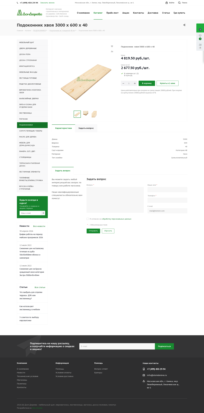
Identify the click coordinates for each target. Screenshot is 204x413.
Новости (21, 372)
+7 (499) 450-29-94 (156, 369)
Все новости (39, 226)
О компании (23, 369)
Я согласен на (110, 219)
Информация (62, 363)
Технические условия (27, 376)
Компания (22, 363)
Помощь (60, 369)
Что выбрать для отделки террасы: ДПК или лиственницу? (31, 295)
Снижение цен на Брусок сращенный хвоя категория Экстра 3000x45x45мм (32, 272)
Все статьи (40, 287)
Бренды (98, 372)
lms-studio (37, 408)
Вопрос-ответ (101, 369)
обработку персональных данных (116, 219)
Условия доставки (64, 376)
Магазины (22, 380)
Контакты (21, 387)
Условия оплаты (63, 372)
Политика (21, 383)
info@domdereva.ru (157, 375)
